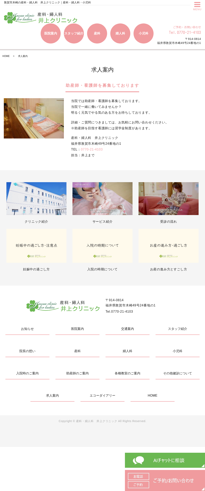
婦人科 (120, 33)
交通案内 (127, 328)
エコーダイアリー (102, 395)
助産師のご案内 (77, 373)
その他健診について (177, 373)
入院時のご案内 (27, 373)
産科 (97, 33)
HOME (6, 56)
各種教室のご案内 (127, 373)
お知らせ (27, 328)
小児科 (143, 33)
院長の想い (27, 351)
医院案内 (50, 33)
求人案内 (52, 395)
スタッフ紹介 (73, 33)
